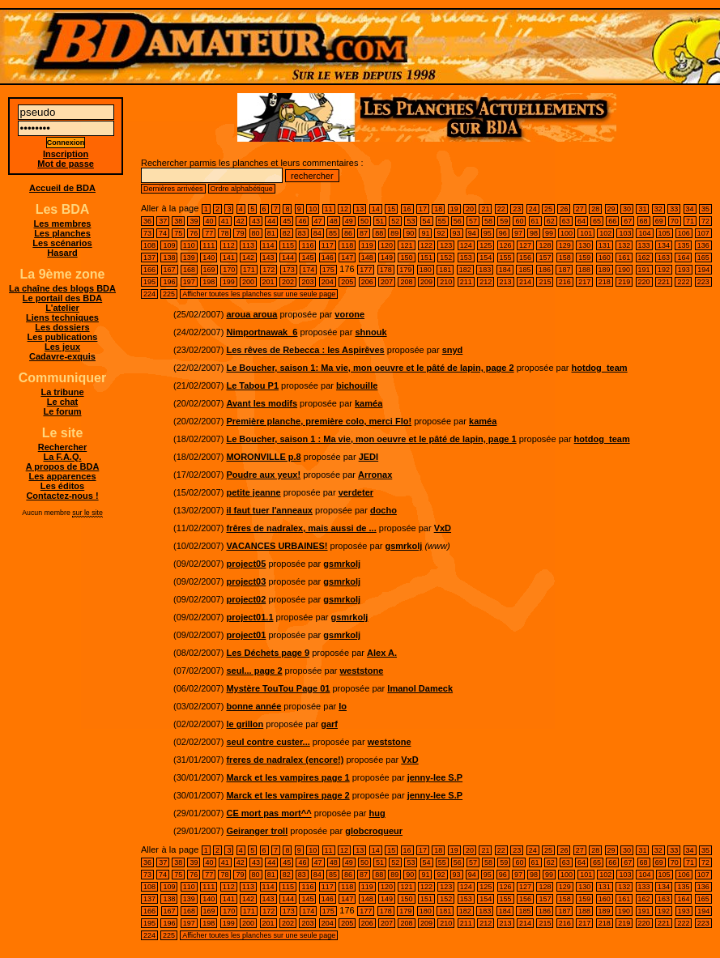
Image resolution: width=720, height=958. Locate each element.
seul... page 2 (254, 670)
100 (566, 233)
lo (343, 706)
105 (664, 233)
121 (406, 245)
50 (364, 221)
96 (503, 233)
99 (549, 233)
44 (271, 221)
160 (605, 257)
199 (229, 282)
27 (580, 209)
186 (545, 270)
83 (302, 233)
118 (347, 245)
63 (566, 221)
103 (625, 233)
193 (684, 270)
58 (488, 221)
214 (525, 282)
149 (387, 257)
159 (584, 257)
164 (683, 257)
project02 (246, 599)
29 (611, 209)
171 (249, 270)
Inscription (65, 154)
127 (525, 245)
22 (501, 209)
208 (406, 282)
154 (485, 257)
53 (411, 221)
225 (169, 294)
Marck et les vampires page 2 (287, 795)
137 (149, 257)
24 (533, 209)
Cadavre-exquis (62, 356)
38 (178, 221)
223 (703, 282)
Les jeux (62, 346)
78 (224, 233)
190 (624, 270)
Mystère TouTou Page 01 (278, 688)
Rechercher (62, 447)
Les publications (63, 337)
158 (565, 257)
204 (328, 282)
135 (683, 245)
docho (383, 510)
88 (379, 233)
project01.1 (249, 617)
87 (364, 233)
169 (209, 270)
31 (642, 209)
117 (328, 245)
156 (525, 257)
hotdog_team (600, 368)
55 (442, 221)
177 (366, 270)
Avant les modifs (261, 403)
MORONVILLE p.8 (263, 457)
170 (229, 270)
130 (584, 245)
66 (612, 221)
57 (473, 221)
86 (348, 233)
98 (534, 233)
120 (387, 245)
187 (564, 270)
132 (624, 245)
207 (387, 282)
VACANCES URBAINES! (276, 546)
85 (333, 233)
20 (470, 209)
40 (210, 221)
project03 (246, 581)
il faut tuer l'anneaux (269, 510)
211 (466, 282)
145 (307, 257)
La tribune (61, 392)
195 (149, 282)
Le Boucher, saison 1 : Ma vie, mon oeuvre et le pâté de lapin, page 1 (371, 439)
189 (605, 270)
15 (391, 209)
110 (189, 245)
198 (208, 282)
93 (457, 233)
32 (658, 209)
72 (705, 221)
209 (426, 282)
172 (268, 270)
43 (256, 221)
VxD (442, 528)
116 (307, 245)
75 (178, 233)
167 (170, 270)
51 (380, 221)
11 (329, 209)
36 (147, 221)
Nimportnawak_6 (261, 332)
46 (302, 221)
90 (410, 233)
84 (317, 233)
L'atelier (62, 308)
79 (240, 233)
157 (545, 257)
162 (644, 257)
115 (288, 245)
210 (446, 282)
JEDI (368, 457)
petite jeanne (253, 492)
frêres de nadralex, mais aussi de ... (301, 528)
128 (545, 245)
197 (189, 282)
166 (149, 270)
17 (423, 209)
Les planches (62, 233)
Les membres (63, 223)
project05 (246, 563)
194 (703, 270)
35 (705, 209)
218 (605, 282)
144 (288, 257)
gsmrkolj (403, 546)
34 (690, 209)
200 (248, 282)
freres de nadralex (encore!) (284, 759)
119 (367, 245)
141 (229, 257)
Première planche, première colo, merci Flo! (318, 421)
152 (446, 257)
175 (328, 270)
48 (334, 221)
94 (472, 233)
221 (664, 282)
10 (313, 209)
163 (664, 257)
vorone (349, 314)
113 (248, 245)
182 (465, 270)
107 (703, 233)
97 (518, 233)
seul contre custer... (267, 742)
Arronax (375, 474)
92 (441, 233)
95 (488, 233)
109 (169, 245)
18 (438, 209)
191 (644, 270)
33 (674, 209)
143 (268, 257)
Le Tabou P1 (252, 385)
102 (605, 233)
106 (684, 233)
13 (360, 209)
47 (318, 221)
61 (535, 221)
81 (271, 233)
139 (189, 257)
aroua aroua (251, 314)
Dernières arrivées (173, 189)
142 (248, 257)
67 (628, 221)
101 (586, 233)
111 (208, 245)
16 (407, 209)
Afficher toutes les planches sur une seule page (258, 294)
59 (504, 221)
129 (565, 245)
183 (485, 270)
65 (597, 221)
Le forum (62, 411)
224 (149, 294)
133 (644, 245)
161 (624, 257)
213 (506, 282)
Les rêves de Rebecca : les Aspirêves (305, 350)
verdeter (356, 492)
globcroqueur (374, 831)
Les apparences (62, 476)
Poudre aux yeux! (263, 474)
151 (426, 257)
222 (683, 282)
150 (406, 257)
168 (189, 270)
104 (644, 233)
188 (584, 270)
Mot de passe (65, 163)
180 (426, 270)
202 (288, 282)
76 (194, 233)
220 (644, 282)
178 (386, 270)
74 (163, 233)
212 (485, 282)
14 (376, 209)
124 (466, 245)
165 (703, 257)
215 (545, 282)
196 (169, 282)
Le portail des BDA (62, 298)
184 (505, 270)
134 (664, 245)
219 (624, 282)
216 (565, 282)
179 (405, 270)
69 (659, 221)
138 (169, 257)
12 (344, 209)
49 (349, 221)
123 (446, 245)
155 (506, 257)
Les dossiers (62, 327)
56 (458, 221)
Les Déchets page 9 (267, 653)
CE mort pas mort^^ (268, 813)
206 (367, 282)
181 (445, 270)
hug (377, 813)
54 (427, 221)
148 (367, 257)
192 (664, 270)
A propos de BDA (63, 466)
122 (426, 245)
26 (564, 209)
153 (466, 257)
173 (289, 270)
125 (485, 245)
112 (229, 245)
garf (329, 724)
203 (307, 282)
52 (395, 221)
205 (347, 282)
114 (268, 245)
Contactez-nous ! (62, 495)
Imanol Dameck (420, 688)
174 (308, 270)
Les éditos (62, 486)
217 (584, 282)
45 (287, 221)
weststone (361, 670)
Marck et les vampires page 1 (287, 777)
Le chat (63, 402)
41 (225, 221)
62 (551, 221)
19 (454, 209)
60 (519, 221)
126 (506, 245)
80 (256, 233)
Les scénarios (62, 243)
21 (485, 209)
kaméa (368, 403)
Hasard (62, 253)
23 (517, 209)
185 (524, 270)
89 (394, 233)
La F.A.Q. (62, 457)
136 (703, 245)
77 (209, 233)
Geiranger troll (257, 831)
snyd (452, 350)
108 (149, 245)
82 (287, 233)
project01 (246, 635)
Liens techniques (62, 317)
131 (605, 245)
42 (240, 221)
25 (548, 209)
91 (425, 233)
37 (163, 221)
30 (627, 209)
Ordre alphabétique (242, 189)
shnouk (370, 332)
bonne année (253, 706)
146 (328, 257)
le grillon (244, 724)
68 (644, 221)
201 (268, 282)
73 (147, 233)
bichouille (356, 385)
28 (595, 209)
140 (208, 257)
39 (194, 221)
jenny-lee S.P (434, 777)
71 (690, 221)
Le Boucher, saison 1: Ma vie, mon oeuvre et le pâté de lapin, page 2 (369, 368)
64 (581, 221)
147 (347, 257)
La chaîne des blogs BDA (62, 288)
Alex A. (382, 653)
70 (675, 221)
